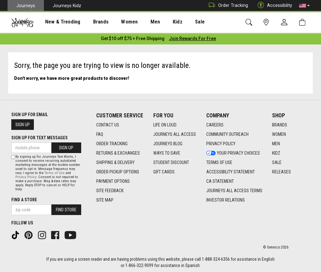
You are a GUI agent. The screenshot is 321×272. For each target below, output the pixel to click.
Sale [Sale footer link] (277, 161)
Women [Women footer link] (279, 133)
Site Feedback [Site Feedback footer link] (110, 189)
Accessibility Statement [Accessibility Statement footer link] (230, 170)
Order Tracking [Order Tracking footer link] (112, 142)
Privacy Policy (25, 176)
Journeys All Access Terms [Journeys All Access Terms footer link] (234, 189)
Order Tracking (227, 5)
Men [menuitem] (141, 22)
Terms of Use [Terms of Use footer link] (219, 161)
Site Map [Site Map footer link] (104, 198)
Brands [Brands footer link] (279, 123)
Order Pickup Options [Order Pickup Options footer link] (117, 170)
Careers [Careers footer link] (215, 123)
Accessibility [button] (273, 5)
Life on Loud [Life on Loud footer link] (164, 123)
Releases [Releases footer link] (281, 170)
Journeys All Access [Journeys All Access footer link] (174, 133)
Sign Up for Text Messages (39, 136)
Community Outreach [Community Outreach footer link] (227, 133)
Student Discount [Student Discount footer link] (171, 161)
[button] (304, 5)
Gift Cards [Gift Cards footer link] (164, 170)
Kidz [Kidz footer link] (276, 151)
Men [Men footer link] (276, 142)
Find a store (24, 198)
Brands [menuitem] (92, 22)
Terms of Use (55, 172)
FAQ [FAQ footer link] (99, 133)
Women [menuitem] (118, 22)
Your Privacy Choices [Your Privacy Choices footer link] (233, 151)
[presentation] (58, 22)
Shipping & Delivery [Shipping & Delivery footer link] (115, 161)
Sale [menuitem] (181, 22)
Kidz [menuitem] (161, 22)
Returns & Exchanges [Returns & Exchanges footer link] (118, 151)
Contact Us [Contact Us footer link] (107, 123)
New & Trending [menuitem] (57, 22)
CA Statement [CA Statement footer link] (220, 179)
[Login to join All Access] (133, 37)
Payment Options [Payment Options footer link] (113, 179)
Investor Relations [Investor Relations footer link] (225, 198)
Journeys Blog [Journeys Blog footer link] (167, 142)
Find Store (66, 208)
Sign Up (22, 123)
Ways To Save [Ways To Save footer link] (166, 151)
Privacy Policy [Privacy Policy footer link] (220, 142)
